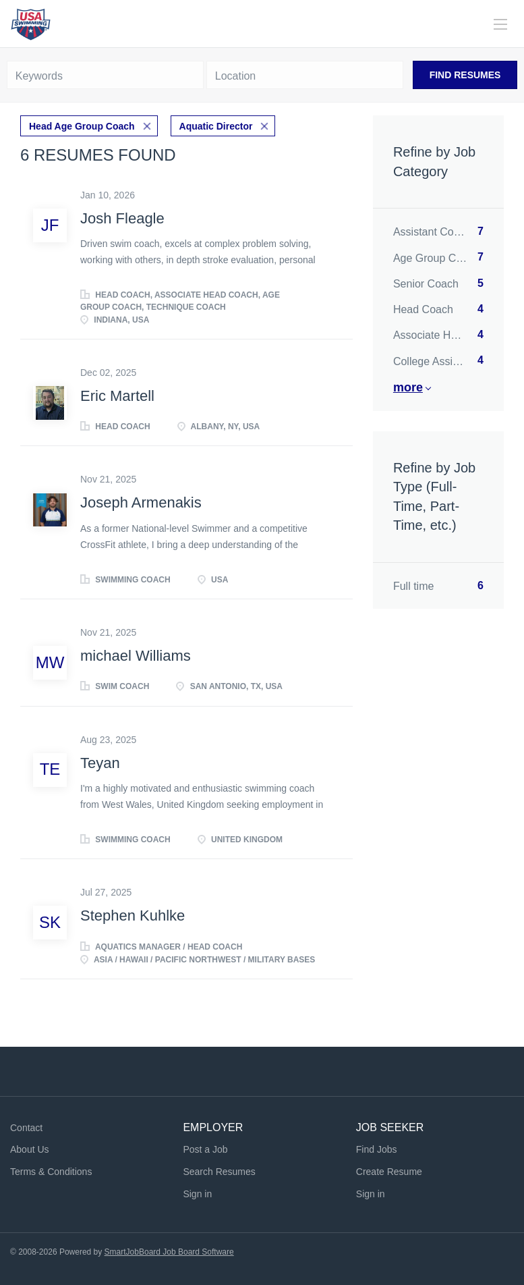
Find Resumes (465, 75)
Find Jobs (376, 1149)
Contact (26, 1127)
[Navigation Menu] (500, 24)
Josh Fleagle (122, 218)
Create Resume (389, 1171)
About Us (29, 1149)
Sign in (197, 1193)
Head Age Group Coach (82, 126)
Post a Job (205, 1149)
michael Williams (135, 655)
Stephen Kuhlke (132, 915)
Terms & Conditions (51, 1171)
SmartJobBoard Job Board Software (169, 1252)
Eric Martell (117, 395)
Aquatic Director (216, 126)
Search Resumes (219, 1171)
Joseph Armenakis (141, 502)
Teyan (100, 763)
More (408, 387)
